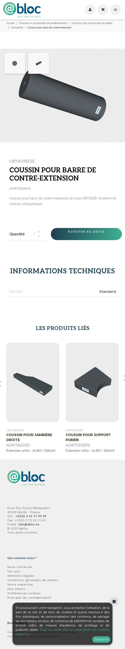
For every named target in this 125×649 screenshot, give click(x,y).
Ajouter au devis (86, 231)
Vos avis (13, 571)
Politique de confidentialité (29, 597)
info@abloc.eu (29, 524)
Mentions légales (20, 575)
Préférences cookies (24, 593)
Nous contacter (19, 567)
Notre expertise (20, 584)
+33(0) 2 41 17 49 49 (30, 516)
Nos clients (16, 588)
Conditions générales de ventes (32, 580)
